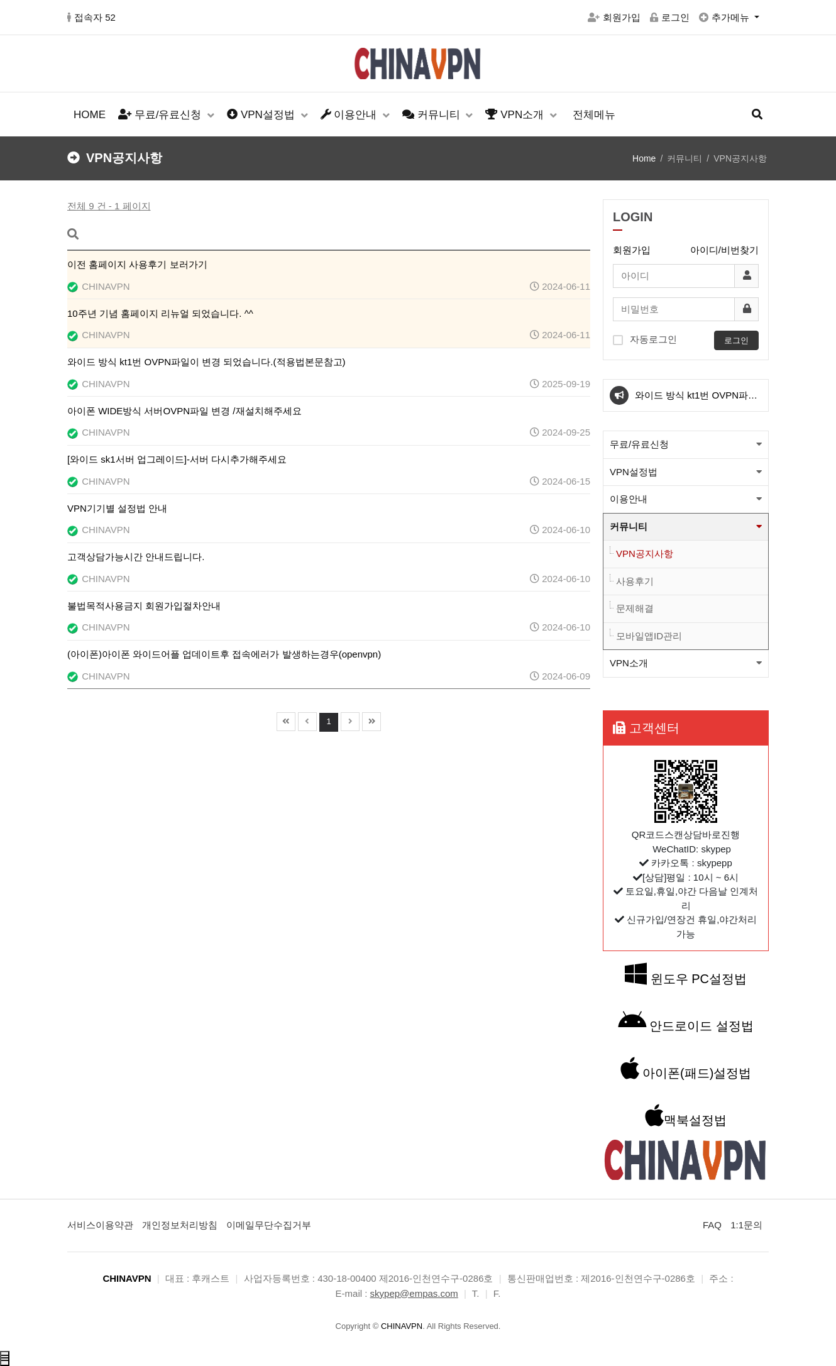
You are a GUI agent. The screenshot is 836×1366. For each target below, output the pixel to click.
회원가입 (614, 17)
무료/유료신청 (161, 115)
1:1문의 (746, 1225)
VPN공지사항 (644, 553)
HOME (90, 115)
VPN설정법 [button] (633, 471)
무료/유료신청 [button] (639, 444)
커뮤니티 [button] (628, 526)
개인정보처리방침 (179, 1225)
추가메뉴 (725, 17)
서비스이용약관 (100, 1225)
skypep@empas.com (414, 1293)
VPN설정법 (262, 115)
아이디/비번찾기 (724, 250)
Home (644, 158)
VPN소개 (515, 115)
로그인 (670, 17)
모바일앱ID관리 (649, 636)
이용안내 (350, 115)
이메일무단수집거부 (268, 1225)
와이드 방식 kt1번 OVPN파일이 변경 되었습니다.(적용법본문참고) (697, 400)
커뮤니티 (432, 115)
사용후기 (635, 581)
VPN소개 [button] (629, 663)
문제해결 (635, 608)
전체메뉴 (594, 115)
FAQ (712, 1225)
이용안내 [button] (628, 498)
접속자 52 (91, 17)
